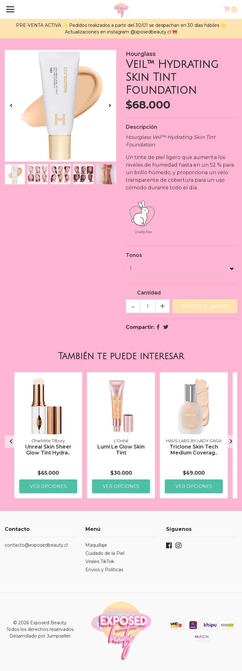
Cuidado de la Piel (104, 553)
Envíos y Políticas (104, 570)
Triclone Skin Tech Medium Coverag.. (194, 449)
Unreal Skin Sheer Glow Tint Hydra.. (48, 449)
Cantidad (149, 293)
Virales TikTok (99, 561)
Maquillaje (96, 545)
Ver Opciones (48, 486)
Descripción (141, 127)
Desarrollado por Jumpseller (40, 636)
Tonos (134, 255)
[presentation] (11, 105)
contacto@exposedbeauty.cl (36, 545)
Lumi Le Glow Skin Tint (121, 449)
